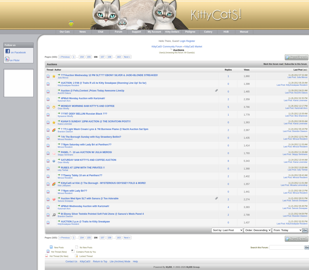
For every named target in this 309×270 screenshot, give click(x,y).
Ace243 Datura (64, 93)
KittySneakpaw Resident (68, 85)
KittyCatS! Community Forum (167, 46)
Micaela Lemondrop (298, 185)
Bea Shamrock (300, 116)
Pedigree (190, 31)
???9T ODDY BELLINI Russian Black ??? (84, 113)
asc (305, 70)
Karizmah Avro (64, 101)
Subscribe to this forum (296, 64)
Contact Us (71, 261)
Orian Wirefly (63, 108)
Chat (100, 31)
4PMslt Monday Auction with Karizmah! (83, 98)
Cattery (208, 31)
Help (135, 261)
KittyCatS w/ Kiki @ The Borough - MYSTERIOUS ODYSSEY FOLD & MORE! (103, 183)
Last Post (298, 70)
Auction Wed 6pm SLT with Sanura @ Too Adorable (89, 198)
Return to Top (100, 261)
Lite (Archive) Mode (120, 261)
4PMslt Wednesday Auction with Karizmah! (85, 206)
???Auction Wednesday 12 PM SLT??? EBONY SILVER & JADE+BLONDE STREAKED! (109, 75)
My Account (154, 31)
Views (246, 70)
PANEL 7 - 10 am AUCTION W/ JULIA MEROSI (86, 152)
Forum (118, 31)
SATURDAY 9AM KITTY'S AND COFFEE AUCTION (88, 160)
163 (119, 57)
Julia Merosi (63, 78)
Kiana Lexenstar (300, 100)
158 (109, 57)
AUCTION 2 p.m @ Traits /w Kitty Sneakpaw (85, 221)
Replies (228, 70)
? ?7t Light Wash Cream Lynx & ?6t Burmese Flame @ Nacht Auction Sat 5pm (104, 129)
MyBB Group (193, 267)
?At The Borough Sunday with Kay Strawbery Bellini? (91, 136)
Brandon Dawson (65, 132)
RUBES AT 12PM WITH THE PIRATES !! (83, 167)
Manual (244, 31)
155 (89, 57)
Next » (127, 57)
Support (136, 31)
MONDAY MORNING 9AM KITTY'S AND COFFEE (87, 106)
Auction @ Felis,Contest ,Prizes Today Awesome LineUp (92, 90)
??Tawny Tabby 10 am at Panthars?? (81, 175)
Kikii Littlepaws (64, 185)
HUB (226, 31)
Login (182, 41)
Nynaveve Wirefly (65, 116)
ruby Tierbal (63, 170)
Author (58, 70)
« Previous (65, 57)
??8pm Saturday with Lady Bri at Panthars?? (86, 144)
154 (82, 57)
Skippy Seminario (65, 155)
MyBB (169, 267)
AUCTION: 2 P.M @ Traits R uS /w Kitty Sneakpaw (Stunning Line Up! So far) (103, 83)
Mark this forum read (273, 64)
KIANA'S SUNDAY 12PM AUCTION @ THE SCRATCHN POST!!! (96, 121)
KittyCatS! (85, 261)
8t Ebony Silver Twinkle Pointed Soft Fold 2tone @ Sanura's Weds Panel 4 (102, 214)
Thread (50, 70)
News (83, 31)
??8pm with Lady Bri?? (74, 190)
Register (190, 41)
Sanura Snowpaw (65, 201)
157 (102, 57)
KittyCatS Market (193, 46)
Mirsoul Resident (65, 139)
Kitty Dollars (172, 31)
